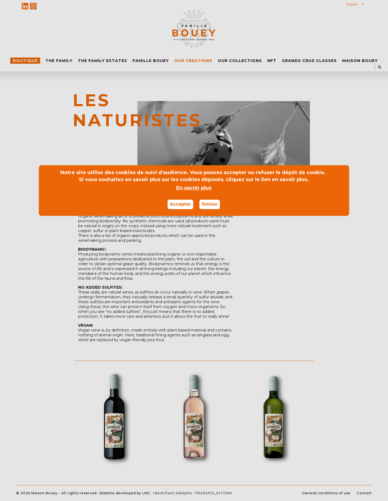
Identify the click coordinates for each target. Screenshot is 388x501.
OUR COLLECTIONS (240, 60)
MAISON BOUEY (360, 60)
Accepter (180, 204)
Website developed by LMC (124, 493)
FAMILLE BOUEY (151, 60)
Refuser (210, 204)
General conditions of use (326, 493)
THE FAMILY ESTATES (102, 60)
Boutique (25, 60)
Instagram (33, 6)
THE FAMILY (59, 60)
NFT (271, 60)
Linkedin (25, 6)
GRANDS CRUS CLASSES (309, 60)
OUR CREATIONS (193, 60)
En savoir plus (194, 188)
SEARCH (379, 67)
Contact (364, 493)
